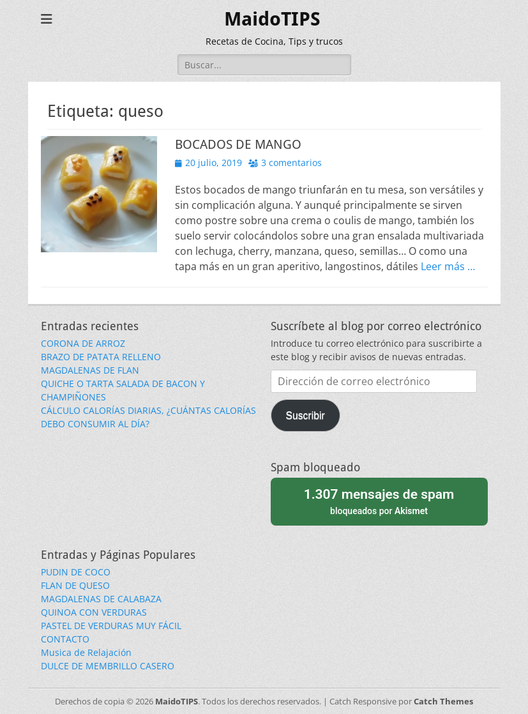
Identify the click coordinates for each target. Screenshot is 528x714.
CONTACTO (65, 639)
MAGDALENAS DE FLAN (90, 370)
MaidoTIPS (272, 19)
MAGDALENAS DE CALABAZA (101, 599)
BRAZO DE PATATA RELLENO (101, 357)
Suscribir (304, 415)
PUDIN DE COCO (75, 572)
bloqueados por (379, 500)
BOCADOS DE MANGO (238, 144)
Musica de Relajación (86, 652)
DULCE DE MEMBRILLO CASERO (107, 666)
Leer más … (448, 266)
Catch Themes (443, 701)
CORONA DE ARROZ (83, 343)
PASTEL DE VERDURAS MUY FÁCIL (111, 625)
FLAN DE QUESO (75, 585)
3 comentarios (291, 162)
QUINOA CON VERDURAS (94, 612)
